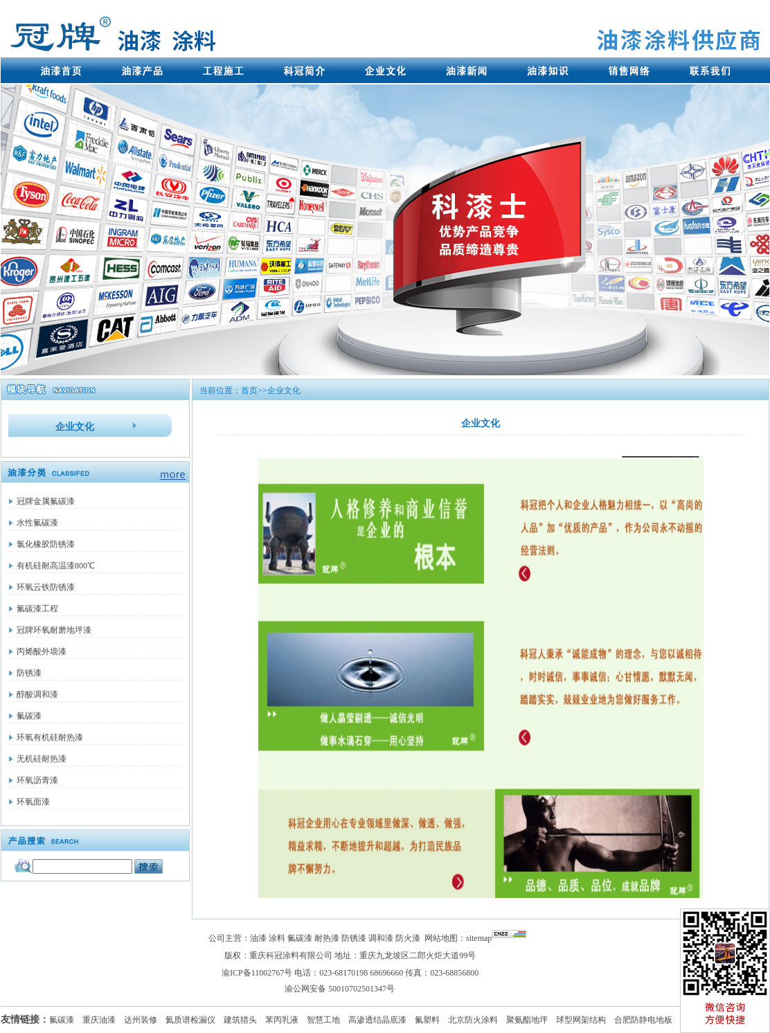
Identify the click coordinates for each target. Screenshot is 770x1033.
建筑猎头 (240, 1020)
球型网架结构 (581, 1020)
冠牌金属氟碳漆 (46, 501)
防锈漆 (29, 673)
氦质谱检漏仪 (190, 1020)
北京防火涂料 (473, 1020)
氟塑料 (427, 1020)
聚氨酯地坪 (527, 1020)
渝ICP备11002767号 (257, 973)
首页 (249, 390)
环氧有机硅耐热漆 (50, 737)
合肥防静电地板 (643, 1020)
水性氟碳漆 (37, 523)
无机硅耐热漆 (41, 759)
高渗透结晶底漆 (377, 1020)
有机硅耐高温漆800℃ (56, 566)
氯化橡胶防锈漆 (46, 544)
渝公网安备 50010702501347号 (340, 989)
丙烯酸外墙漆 (41, 651)
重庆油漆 (99, 1020)
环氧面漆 (33, 802)
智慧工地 (323, 1020)
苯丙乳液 (281, 1020)
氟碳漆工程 (37, 608)
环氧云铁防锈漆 (46, 587)
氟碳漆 (29, 716)
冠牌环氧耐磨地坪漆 (54, 630)
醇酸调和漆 (37, 694)
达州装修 (140, 1020)
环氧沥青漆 (37, 780)
